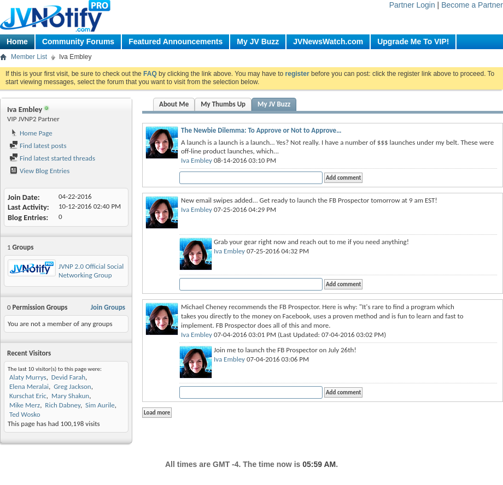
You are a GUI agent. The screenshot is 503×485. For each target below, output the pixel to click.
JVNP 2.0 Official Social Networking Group (91, 271)
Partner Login (412, 5)
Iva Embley (196, 160)
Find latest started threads (52, 158)
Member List (29, 57)
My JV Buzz (258, 41)
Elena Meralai (29, 386)
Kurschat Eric (27, 396)
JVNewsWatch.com (328, 41)
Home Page (30, 133)
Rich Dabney (62, 405)
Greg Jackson (72, 386)
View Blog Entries (39, 171)
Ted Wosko (24, 414)
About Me (174, 104)
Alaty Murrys (27, 377)
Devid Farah (68, 377)
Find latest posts (38, 145)
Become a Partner (472, 5)
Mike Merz (24, 405)
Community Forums (78, 41)
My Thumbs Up (223, 104)
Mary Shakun (70, 396)
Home (17, 41)
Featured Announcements (175, 41)
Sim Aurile (100, 405)
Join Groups (108, 307)
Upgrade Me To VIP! (413, 41)
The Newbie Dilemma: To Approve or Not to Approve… (261, 130)
